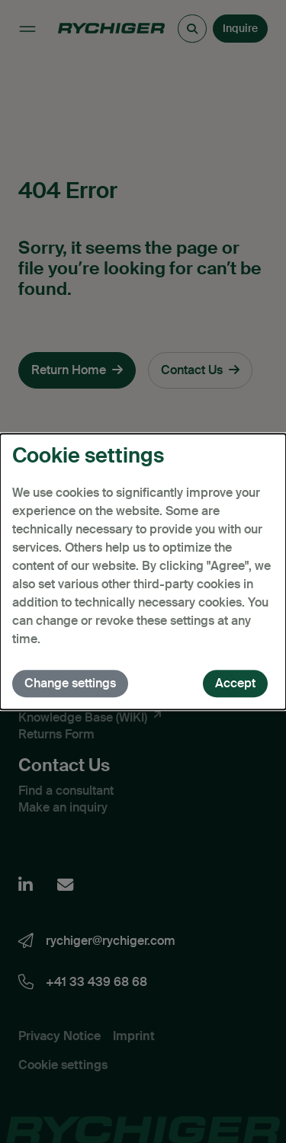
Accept (235, 683)
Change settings (70, 683)
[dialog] (143, 571)
